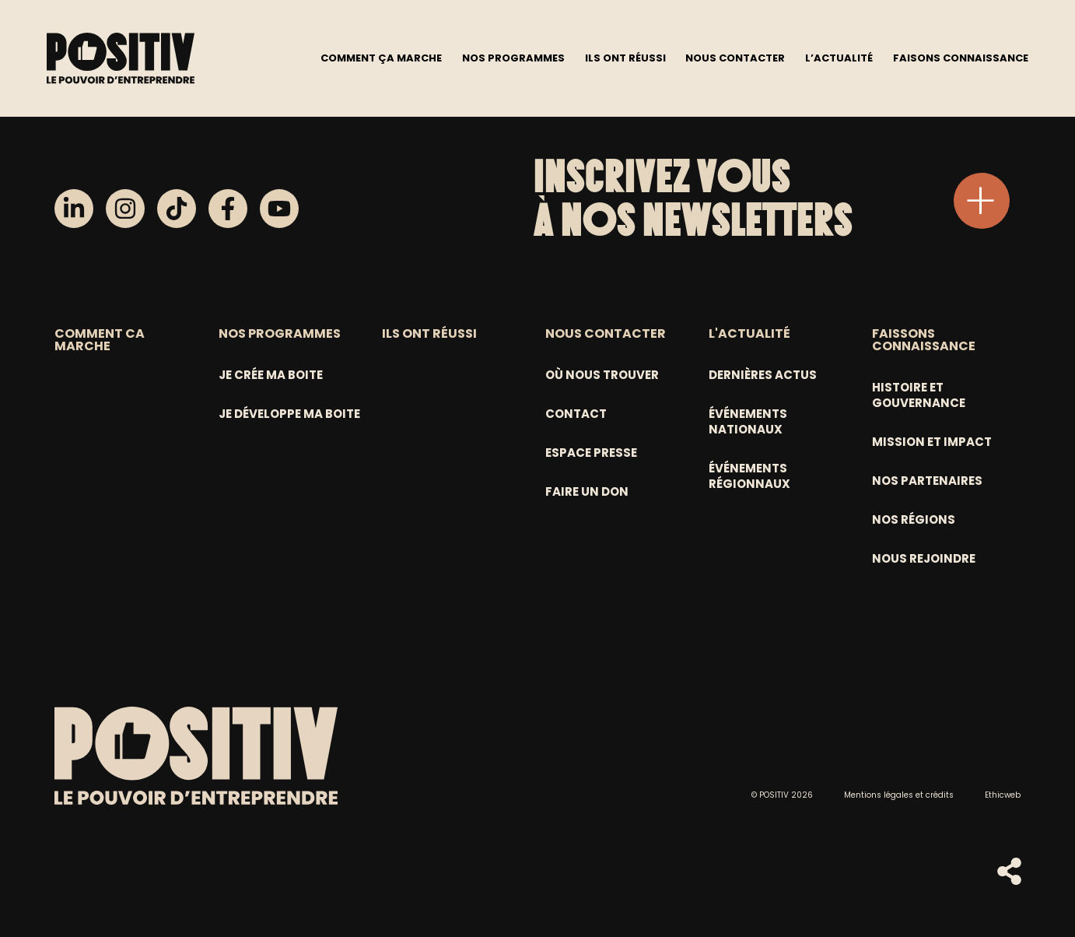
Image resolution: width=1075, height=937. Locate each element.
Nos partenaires (927, 480)
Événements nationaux (748, 421)
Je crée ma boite (271, 375)
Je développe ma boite (289, 413)
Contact (576, 413)
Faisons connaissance (960, 57)
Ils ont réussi (625, 57)
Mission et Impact (932, 441)
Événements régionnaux (749, 476)
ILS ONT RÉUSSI (429, 333)
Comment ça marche (381, 57)
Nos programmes (513, 57)
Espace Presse (591, 452)
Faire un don (587, 491)
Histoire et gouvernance (918, 395)
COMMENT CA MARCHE (99, 340)
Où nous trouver (602, 375)
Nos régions (913, 519)
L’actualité (839, 57)
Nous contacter (735, 57)
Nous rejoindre (923, 558)
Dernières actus (763, 375)
